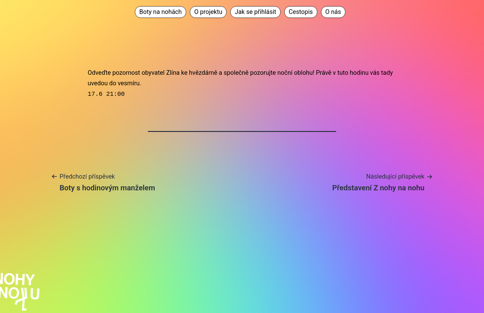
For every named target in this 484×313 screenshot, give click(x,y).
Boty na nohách (160, 11)
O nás (333, 11)
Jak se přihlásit (255, 11)
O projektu (208, 11)
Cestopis (301, 11)
